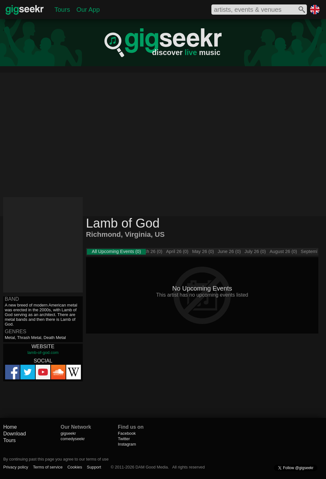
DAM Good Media (151, 467)
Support (94, 467)
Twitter (124, 438)
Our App (88, 9)
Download (14, 433)
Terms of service (47, 467)
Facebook (127, 433)
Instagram (127, 444)
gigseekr (68, 433)
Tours (62, 9)
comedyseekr (72, 438)
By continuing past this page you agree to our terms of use (56, 459)
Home (10, 427)
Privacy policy (15, 467)
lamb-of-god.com (43, 352)
